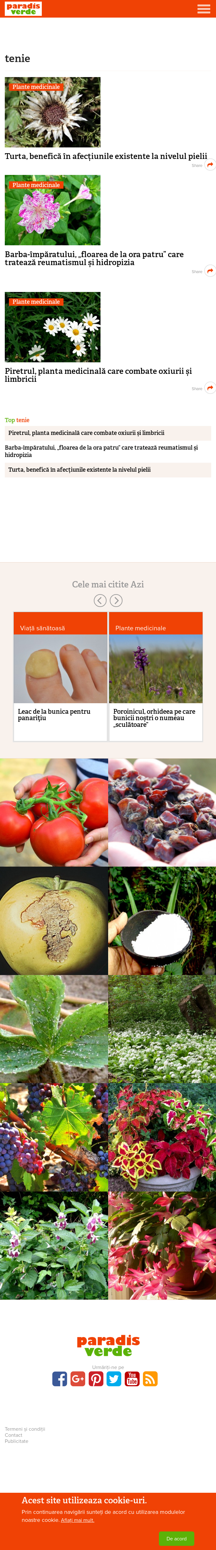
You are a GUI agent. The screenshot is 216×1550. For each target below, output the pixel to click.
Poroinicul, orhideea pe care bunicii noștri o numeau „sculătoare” (154, 718)
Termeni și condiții (25, 1429)
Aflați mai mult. (77, 1520)
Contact (13, 1435)
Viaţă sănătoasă (42, 628)
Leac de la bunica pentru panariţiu (54, 714)
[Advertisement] (108, 34)
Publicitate (16, 1441)
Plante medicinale (36, 87)
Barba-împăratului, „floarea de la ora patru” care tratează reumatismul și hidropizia (94, 258)
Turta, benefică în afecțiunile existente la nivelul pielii (106, 156)
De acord (177, 1539)
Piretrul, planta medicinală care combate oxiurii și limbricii (98, 375)
